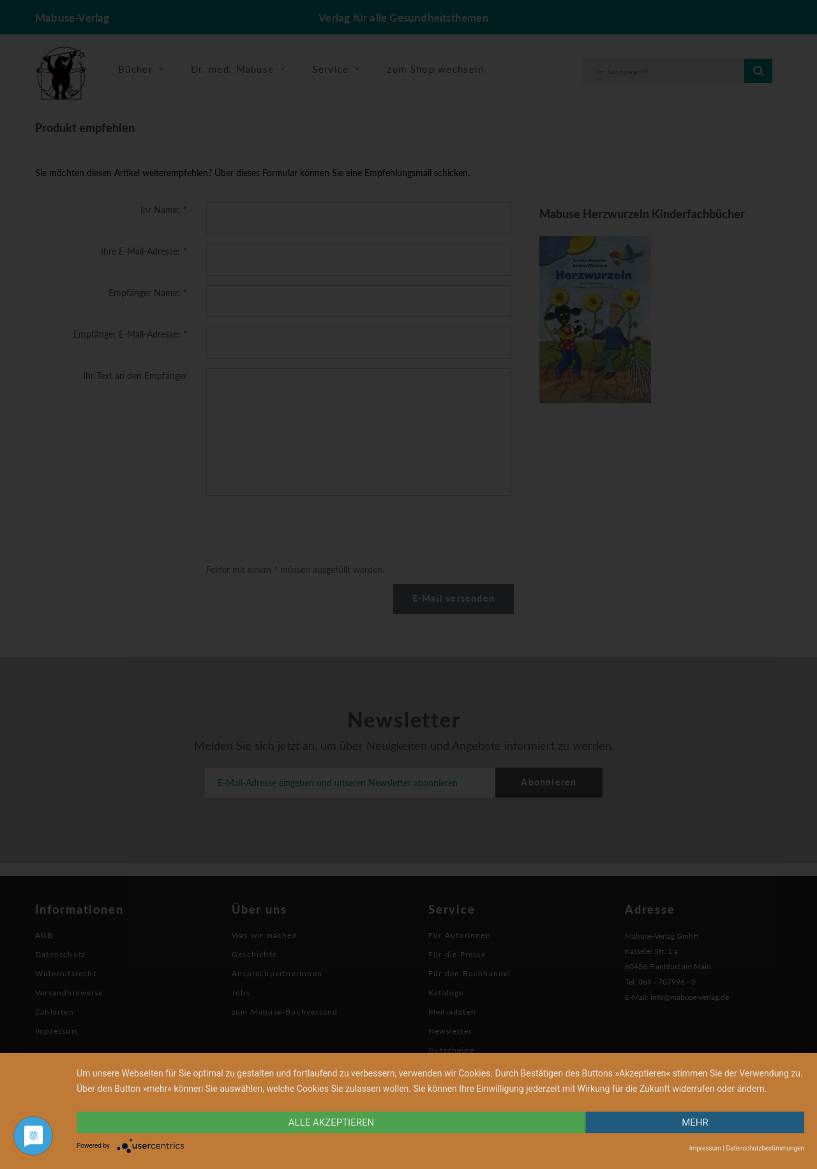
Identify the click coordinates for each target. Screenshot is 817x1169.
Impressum (705, 1148)
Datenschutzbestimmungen (765, 1148)
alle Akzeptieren (331, 1122)
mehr (695, 1122)
